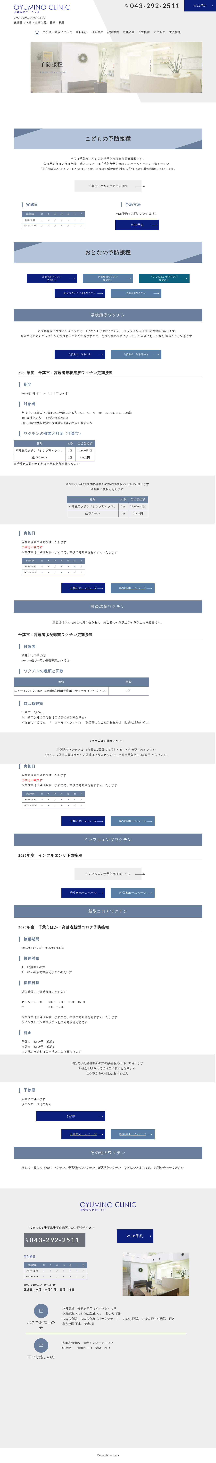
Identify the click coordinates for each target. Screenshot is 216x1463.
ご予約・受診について (58, 32)
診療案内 (113, 32)
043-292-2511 (155, 6)
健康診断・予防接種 (136, 32)
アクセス (159, 32)
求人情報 (175, 32)
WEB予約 (200, 5)
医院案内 (98, 32)
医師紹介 (82, 32)
